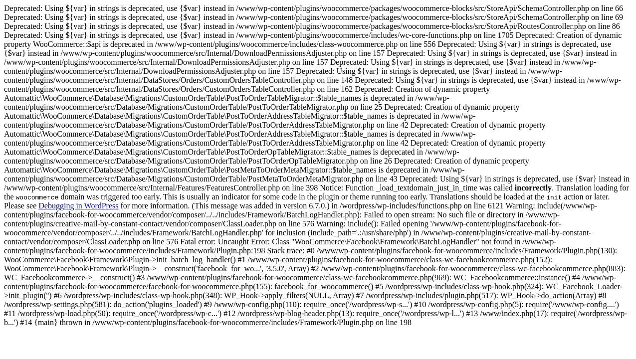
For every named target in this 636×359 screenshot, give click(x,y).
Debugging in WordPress (78, 205)
